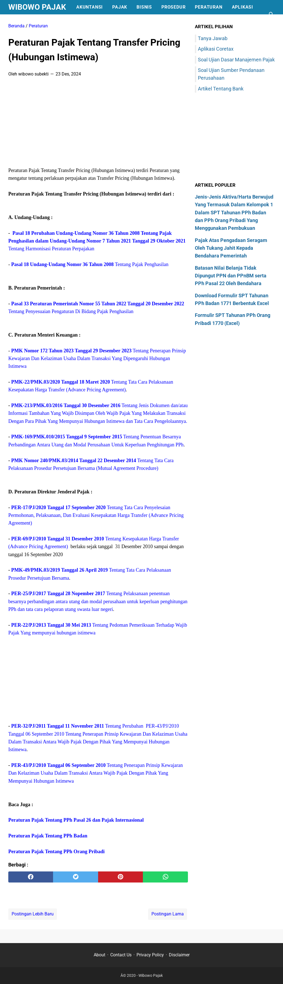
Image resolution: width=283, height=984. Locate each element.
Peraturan (208, 7)
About (99, 954)
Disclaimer (179, 954)
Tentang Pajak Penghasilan (90, 264)
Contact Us (121, 954)
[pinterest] (120, 877)
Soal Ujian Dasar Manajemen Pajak (236, 60)
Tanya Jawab (212, 38)
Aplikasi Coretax (216, 49)
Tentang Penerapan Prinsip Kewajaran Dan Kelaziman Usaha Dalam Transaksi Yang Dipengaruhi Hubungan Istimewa (97, 358)
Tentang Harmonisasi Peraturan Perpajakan (97, 241)
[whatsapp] (165, 877)
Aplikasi (242, 7)
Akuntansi (89, 7)
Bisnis (144, 7)
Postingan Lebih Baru (33, 914)
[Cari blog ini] (271, 14)
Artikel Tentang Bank (220, 89)
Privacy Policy (150, 954)
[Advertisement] (98, 123)
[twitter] (75, 877)
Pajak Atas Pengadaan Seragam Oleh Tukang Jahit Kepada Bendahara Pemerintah (231, 248)
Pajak (119, 7)
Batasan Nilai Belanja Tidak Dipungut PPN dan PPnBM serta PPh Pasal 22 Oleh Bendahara (230, 276)
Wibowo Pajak (37, 7)
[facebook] (30, 877)
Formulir (24, 21)
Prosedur (173, 7)
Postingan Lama (167, 914)
